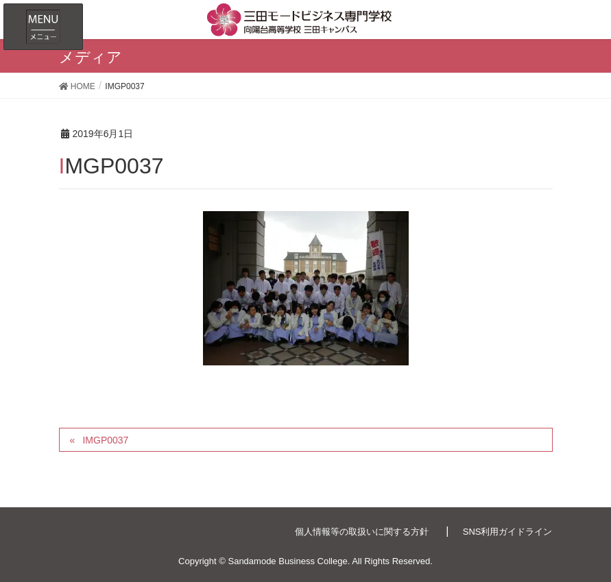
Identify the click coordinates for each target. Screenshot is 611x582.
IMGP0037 (105, 440)
